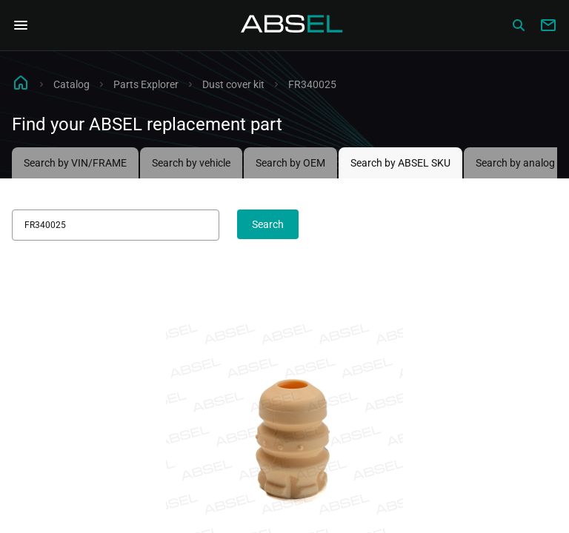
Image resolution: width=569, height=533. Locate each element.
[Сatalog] (519, 25)
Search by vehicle (191, 163)
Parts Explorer (146, 84)
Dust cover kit (233, 84)
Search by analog (515, 163)
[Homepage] (292, 25)
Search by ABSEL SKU (400, 163)
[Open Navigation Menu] (21, 25)
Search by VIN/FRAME (75, 163)
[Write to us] (548, 25)
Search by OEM (290, 163)
